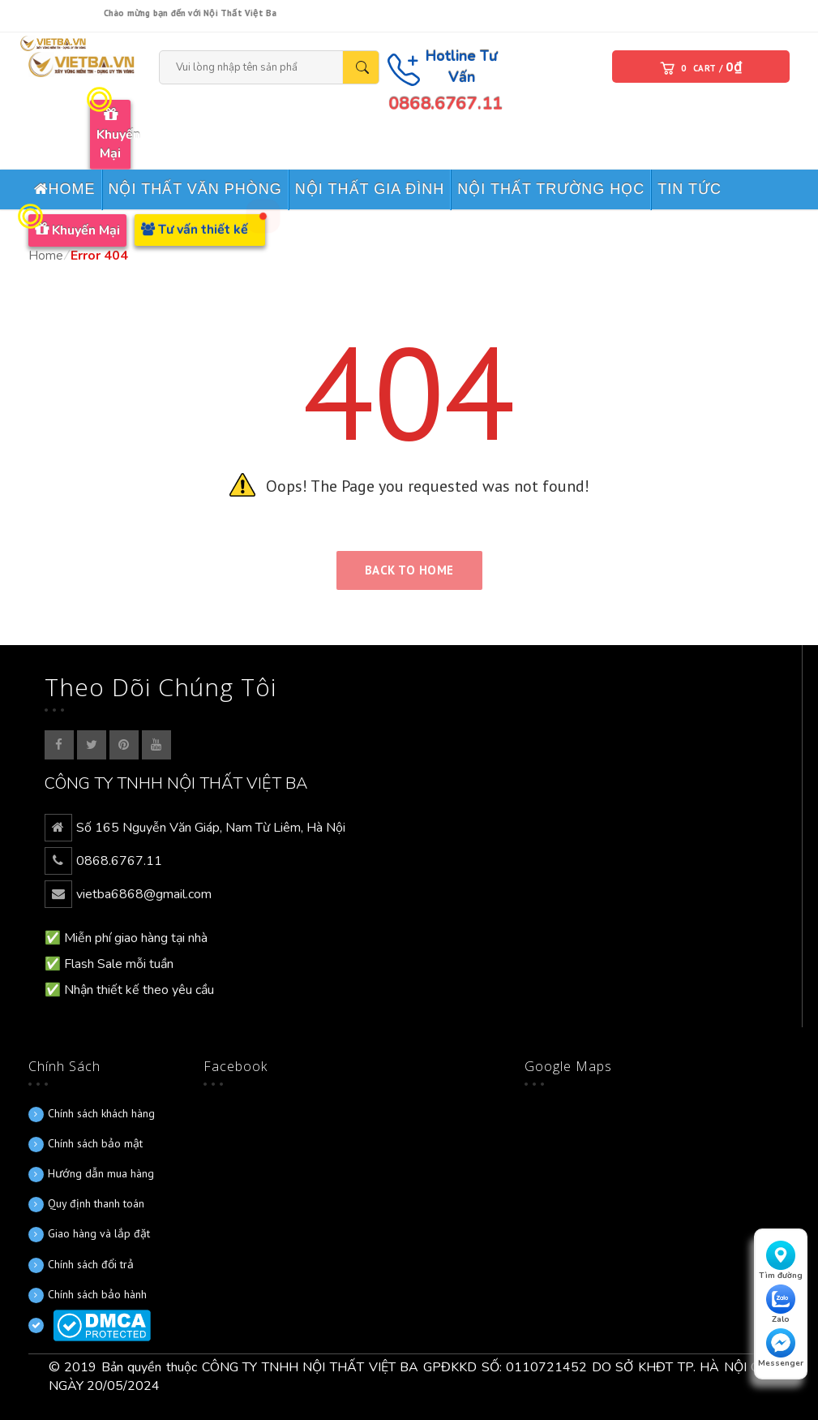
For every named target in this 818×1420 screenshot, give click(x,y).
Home (45, 255)
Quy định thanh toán (96, 1203)
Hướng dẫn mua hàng (101, 1173)
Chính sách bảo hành (97, 1294)
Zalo (780, 1304)
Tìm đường (781, 1261)
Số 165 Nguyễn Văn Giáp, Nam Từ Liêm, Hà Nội (210, 828)
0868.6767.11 (445, 104)
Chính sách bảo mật (95, 1143)
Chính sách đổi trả (91, 1264)
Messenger (780, 1348)
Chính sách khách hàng (101, 1113)
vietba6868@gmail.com (144, 894)
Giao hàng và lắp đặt (99, 1233)
